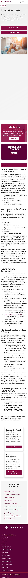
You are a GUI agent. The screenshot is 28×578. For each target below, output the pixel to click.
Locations (4, 541)
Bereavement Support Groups (12, 516)
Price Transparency (7, 564)
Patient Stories (6, 555)
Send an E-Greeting (9, 519)
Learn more (14, 139)
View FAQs (14, 447)
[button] (26, 2)
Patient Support (6, 547)
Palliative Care (8, 500)
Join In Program (8, 513)
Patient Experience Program (14, 472)
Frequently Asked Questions (12, 494)
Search (14, 153)
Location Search (14, 32)
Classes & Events (6, 561)
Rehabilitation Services (10, 503)
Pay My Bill (5, 552)
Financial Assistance (7, 570)
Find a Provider (14, 28)
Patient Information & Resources (13, 507)
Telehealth (5, 567)
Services (4, 544)
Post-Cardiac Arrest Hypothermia (13, 314)
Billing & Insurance (9, 491)
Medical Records (6, 558)
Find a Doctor (5, 538)
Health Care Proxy (9, 497)
